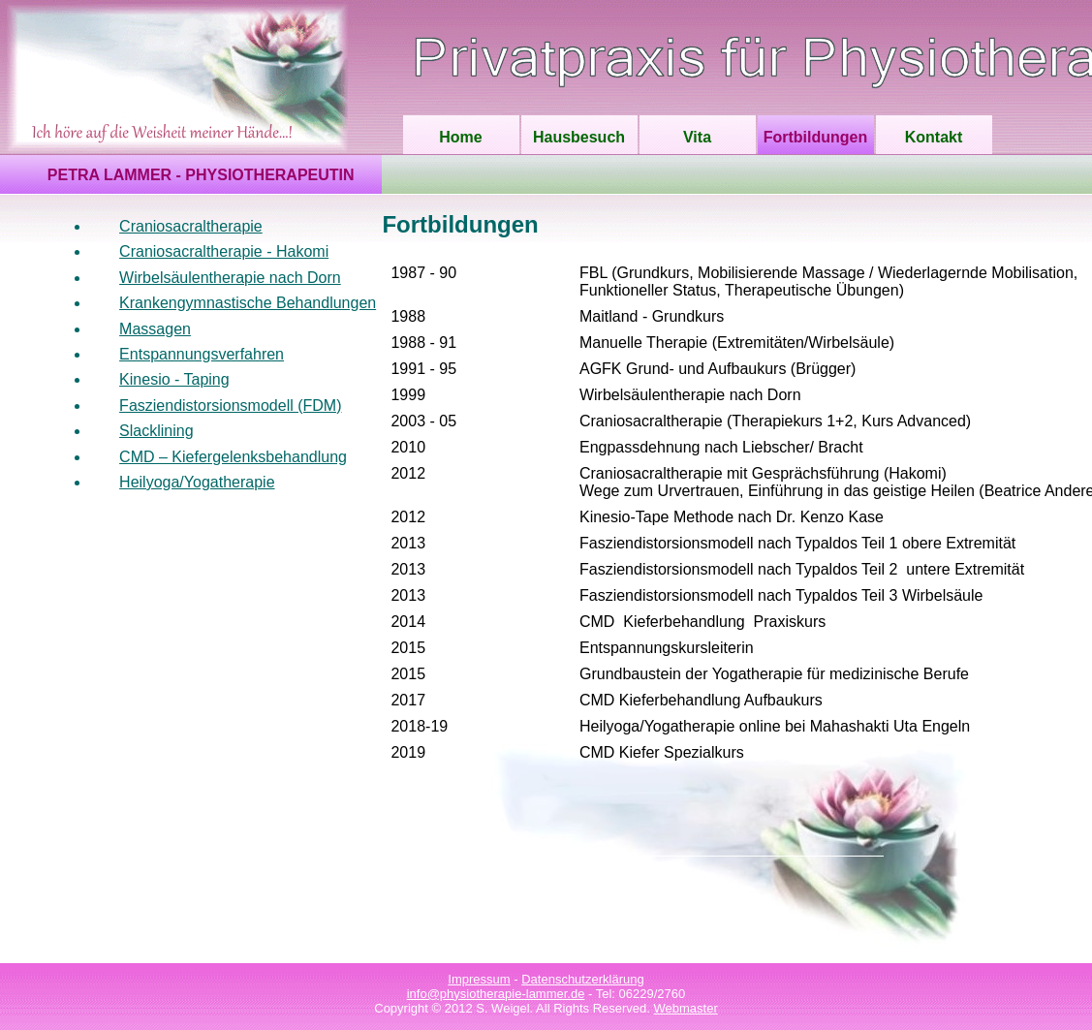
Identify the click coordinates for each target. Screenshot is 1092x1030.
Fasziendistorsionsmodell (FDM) (230, 405)
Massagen (155, 329)
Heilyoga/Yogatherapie (196, 482)
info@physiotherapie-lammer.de (496, 993)
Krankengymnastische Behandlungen (247, 303)
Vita (697, 137)
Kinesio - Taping (174, 379)
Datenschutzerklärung (582, 979)
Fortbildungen (816, 137)
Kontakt (934, 137)
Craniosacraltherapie (191, 226)
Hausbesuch (579, 137)
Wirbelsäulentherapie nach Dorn (230, 277)
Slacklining (156, 430)
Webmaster (686, 1008)
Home (460, 137)
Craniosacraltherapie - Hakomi (223, 251)
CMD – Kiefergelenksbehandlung (233, 457)
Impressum (479, 979)
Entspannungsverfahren (201, 354)
